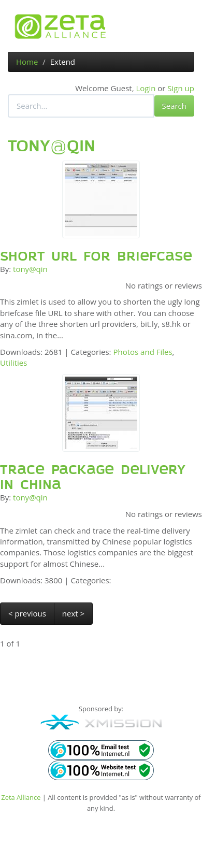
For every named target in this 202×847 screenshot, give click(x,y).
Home (27, 61)
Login (145, 88)
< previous (27, 613)
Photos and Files (142, 352)
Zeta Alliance (20, 797)
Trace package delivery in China (92, 477)
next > (73, 613)
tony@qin (30, 269)
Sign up (180, 88)
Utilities (13, 362)
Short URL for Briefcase (96, 256)
